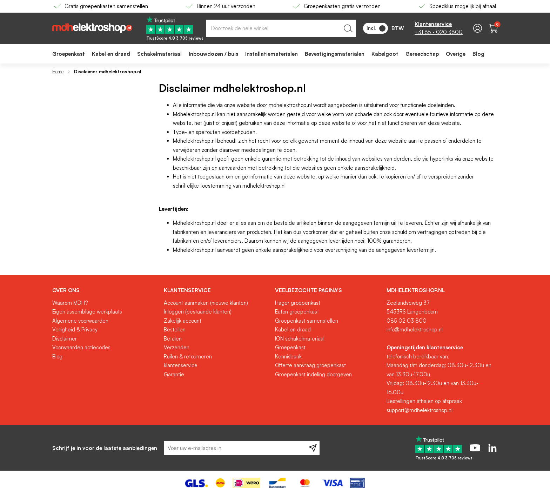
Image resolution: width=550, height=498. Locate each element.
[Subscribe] (312, 448)
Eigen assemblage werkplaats (87, 311)
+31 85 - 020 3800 (439, 32)
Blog (57, 356)
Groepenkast (290, 347)
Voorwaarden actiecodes (81, 347)
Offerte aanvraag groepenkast (310, 365)
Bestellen (175, 329)
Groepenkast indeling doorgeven (313, 374)
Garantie (174, 374)
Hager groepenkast (297, 303)
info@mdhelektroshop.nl (415, 329)
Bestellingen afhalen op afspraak (424, 401)
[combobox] (281, 28)
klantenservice (180, 365)
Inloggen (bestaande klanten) (198, 311)
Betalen (173, 338)
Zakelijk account (182, 320)
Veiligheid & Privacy (75, 329)
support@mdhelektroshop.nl (419, 410)
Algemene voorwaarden (80, 320)
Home (57, 71)
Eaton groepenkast (297, 311)
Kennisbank (288, 356)
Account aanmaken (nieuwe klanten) (206, 303)
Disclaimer (64, 338)
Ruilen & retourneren (188, 356)
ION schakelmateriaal (299, 338)
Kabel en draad (293, 329)
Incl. (376, 28)
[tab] (105, 290)
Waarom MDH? (70, 303)
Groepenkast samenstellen (306, 320)
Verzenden (176, 347)
